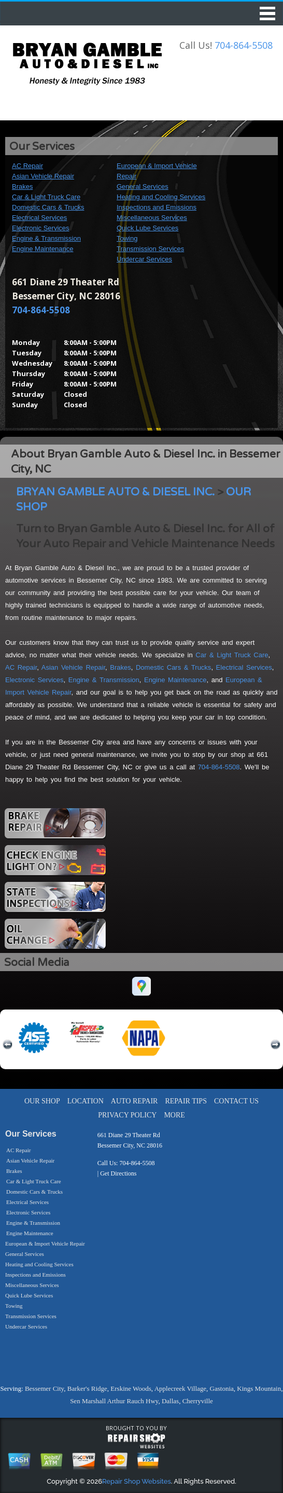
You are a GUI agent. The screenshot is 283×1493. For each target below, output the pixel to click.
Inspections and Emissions (156, 207)
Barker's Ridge (87, 1388)
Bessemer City (44, 1388)
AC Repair (27, 166)
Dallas (170, 1401)
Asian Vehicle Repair (43, 176)
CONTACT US (236, 1101)
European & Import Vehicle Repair (45, 1243)
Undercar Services (144, 259)
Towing (127, 238)
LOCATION (85, 1101)
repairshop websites (136, 1441)
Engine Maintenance (43, 249)
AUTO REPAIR (134, 1101)
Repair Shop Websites (136, 1481)
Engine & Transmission (46, 238)
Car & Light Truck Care (46, 197)
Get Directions (118, 1173)
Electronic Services (40, 228)
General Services (142, 186)
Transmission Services (150, 249)
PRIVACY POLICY (127, 1115)
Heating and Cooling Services (161, 197)
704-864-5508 (244, 45)
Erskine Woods (130, 1388)
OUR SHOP (42, 1101)
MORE (174, 1115)
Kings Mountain (259, 1388)
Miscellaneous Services (152, 218)
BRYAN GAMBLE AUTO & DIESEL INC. (115, 492)
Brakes (22, 186)
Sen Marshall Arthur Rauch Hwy (114, 1401)
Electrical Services (39, 218)
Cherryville (197, 1401)
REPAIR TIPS (186, 1101)
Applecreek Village (180, 1388)
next (275, 1045)
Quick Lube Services (147, 228)
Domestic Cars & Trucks (48, 207)
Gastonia (222, 1388)
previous (8, 1045)
